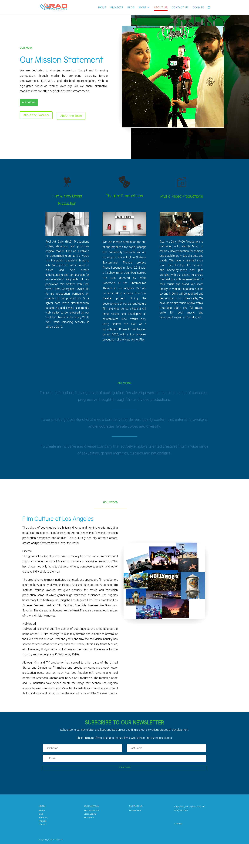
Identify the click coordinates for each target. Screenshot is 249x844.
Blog (131, 7)
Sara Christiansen (55, 840)
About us (161, 7)
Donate (198, 7)
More (143, 7)
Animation (89, 817)
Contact (42, 824)
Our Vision (29, 102)
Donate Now (135, 810)
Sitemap (178, 823)
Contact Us (180, 7)
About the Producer (36, 115)
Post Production (91, 810)
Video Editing (90, 813)
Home (102, 7)
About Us (43, 817)
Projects (116, 7)
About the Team (71, 115)
